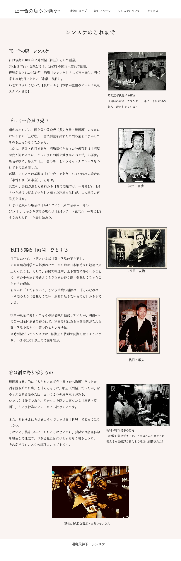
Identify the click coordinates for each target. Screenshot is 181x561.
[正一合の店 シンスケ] (36, 11)
